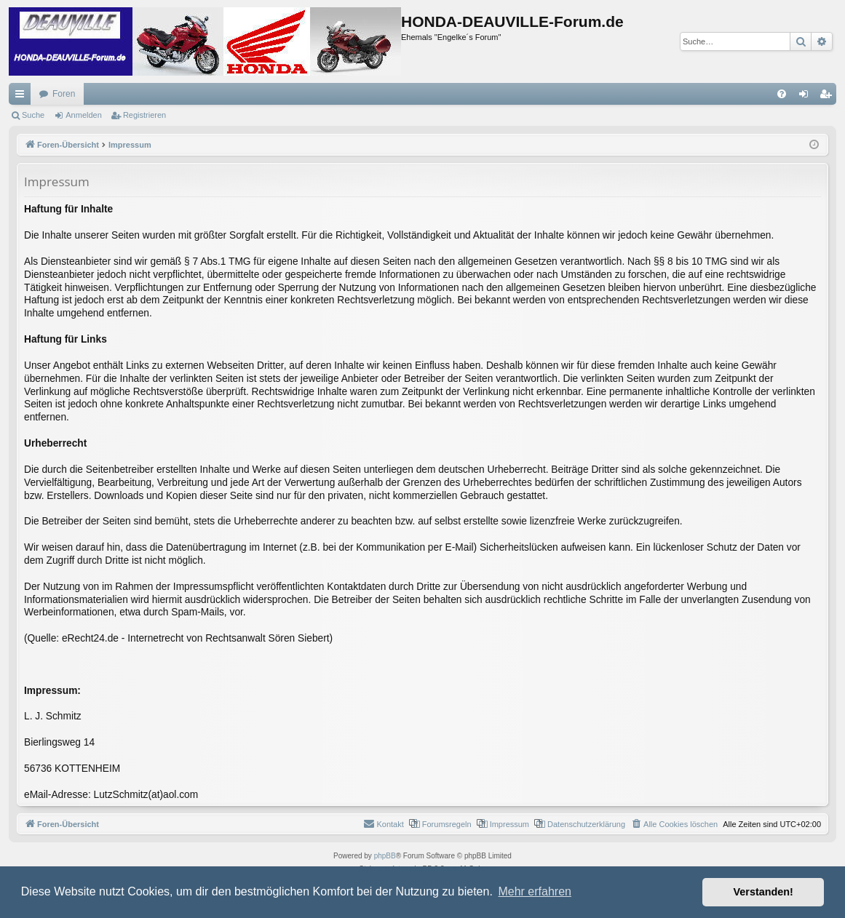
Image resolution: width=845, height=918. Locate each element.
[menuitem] (782, 94)
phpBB (385, 856)
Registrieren (144, 115)
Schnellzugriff (23, 97)
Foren (63, 94)
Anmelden (84, 115)
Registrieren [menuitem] (828, 97)
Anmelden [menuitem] (806, 97)
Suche (33, 115)
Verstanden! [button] (763, 892)
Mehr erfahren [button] (534, 891)
